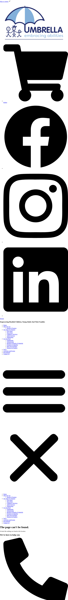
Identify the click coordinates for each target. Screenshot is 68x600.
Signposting (10, 337)
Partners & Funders (12, 348)
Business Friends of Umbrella (15, 343)
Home (5, 325)
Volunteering (10, 342)
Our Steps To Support (9, 329)
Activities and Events (9, 351)
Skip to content (5, 1)
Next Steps (10, 332)
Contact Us (6, 354)
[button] (34, 424)
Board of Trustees (11, 328)
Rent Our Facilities (12, 346)
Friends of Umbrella (12, 345)
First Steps (10, 331)
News (4, 349)
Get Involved (7, 339)
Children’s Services (12, 334)
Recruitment (6, 352)
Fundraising (10, 340)
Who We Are (6, 326)
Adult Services (11, 336)
